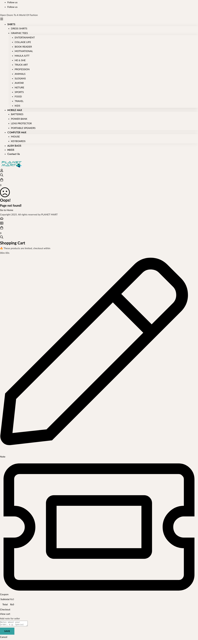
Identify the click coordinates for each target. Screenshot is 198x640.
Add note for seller (10, 618)
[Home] (99, 219)
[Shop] (99, 223)
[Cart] (99, 182)
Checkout (5, 609)
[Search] (99, 175)
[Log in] (1, 171)
